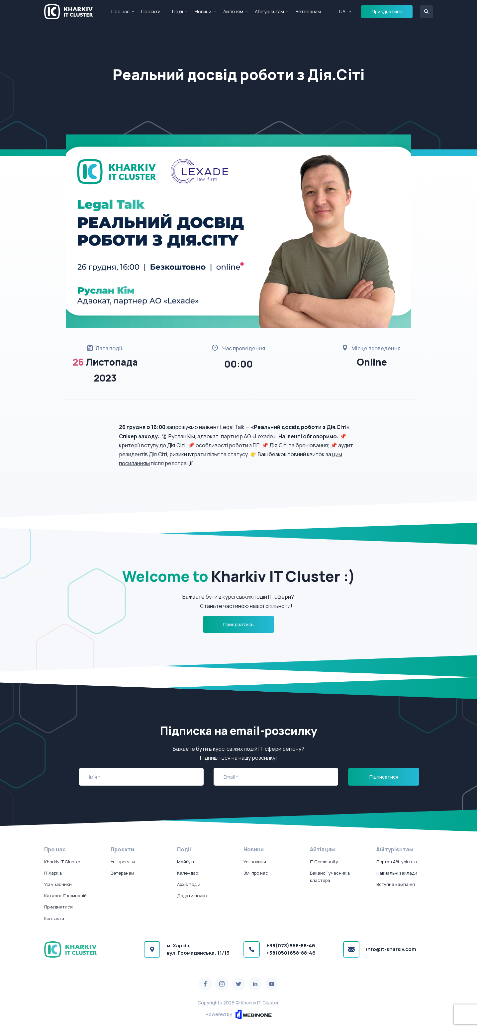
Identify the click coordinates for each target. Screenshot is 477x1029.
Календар (187, 873)
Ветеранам (308, 11)
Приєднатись (387, 11)
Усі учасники (58, 884)
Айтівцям (233, 11)
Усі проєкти (123, 862)
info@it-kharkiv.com (391, 949)
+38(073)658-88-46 (290, 945)
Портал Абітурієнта (396, 862)
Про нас (120, 11)
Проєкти (150, 11)
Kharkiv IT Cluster (62, 862)
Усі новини (254, 862)
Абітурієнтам (269, 11)
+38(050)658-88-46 (291, 952)
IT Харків (53, 873)
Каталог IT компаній (65, 896)
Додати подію (192, 896)
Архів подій (188, 884)
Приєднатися (58, 907)
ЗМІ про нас (255, 873)
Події (177, 11)
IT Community (324, 862)
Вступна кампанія (395, 884)
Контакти (54, 918)
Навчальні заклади (396, 873)
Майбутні (187, 862)
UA (342, 11)
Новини (203, 11)
